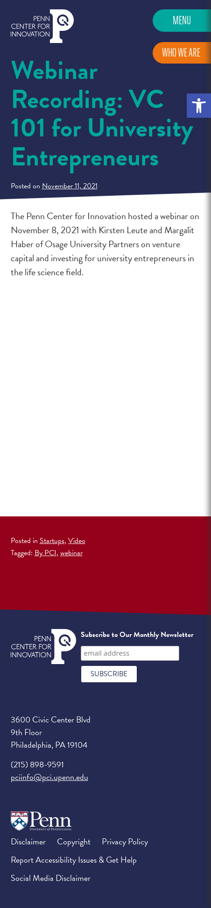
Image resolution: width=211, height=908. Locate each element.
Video (76, 540)
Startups (52, 540)
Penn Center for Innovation (42, 26)
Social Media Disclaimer (51, 878)
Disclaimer (28, 841)
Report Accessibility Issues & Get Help (74, 859)
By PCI (45, 552)
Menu (182, 20)
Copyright (74, 841)
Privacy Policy (125, 841)
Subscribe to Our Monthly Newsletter (137, 634)
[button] (199, 105)
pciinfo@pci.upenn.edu (49, 777)
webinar (71, 552)
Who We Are (181, 52)
